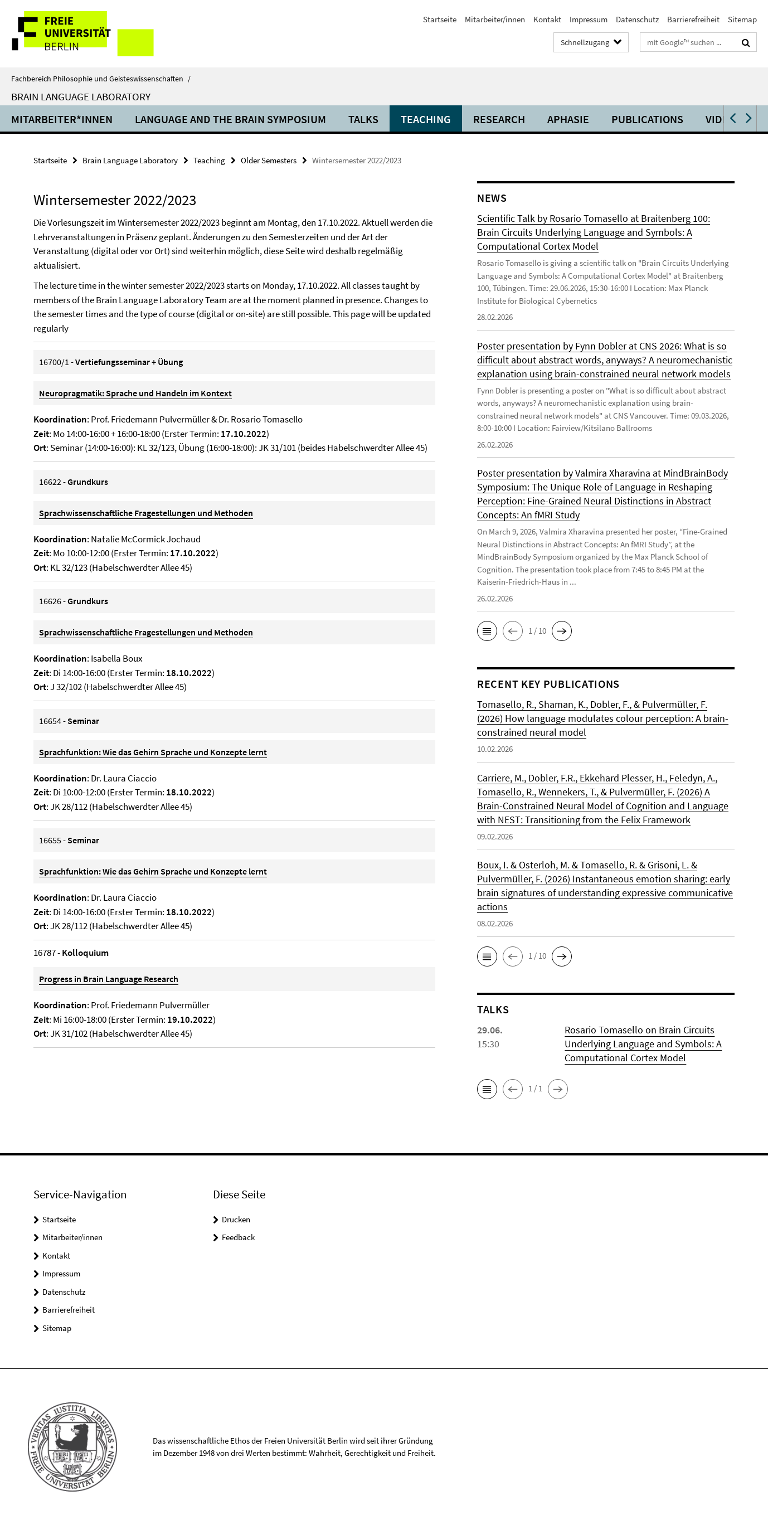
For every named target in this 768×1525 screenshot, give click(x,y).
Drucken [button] (236, 1219)
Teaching (426, 119)
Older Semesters (268, 160)
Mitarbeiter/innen (495, 19)
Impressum (588, 19)
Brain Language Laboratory (80, 96)
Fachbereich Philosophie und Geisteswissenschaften (101, 78)
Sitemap (742, 19)
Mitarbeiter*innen (62, 119)
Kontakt (547, 19)
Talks (363, 119)
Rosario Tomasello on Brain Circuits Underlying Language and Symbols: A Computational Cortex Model (643, 1043)
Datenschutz (637, 19)
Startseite (439, 19)
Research (499, 119)
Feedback (238, 1237)
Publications (647, 119)
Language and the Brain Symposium (230, 119)
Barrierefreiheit (693, 19)
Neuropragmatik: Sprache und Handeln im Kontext (135, 393)
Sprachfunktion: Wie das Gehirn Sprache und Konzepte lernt (153, 751)
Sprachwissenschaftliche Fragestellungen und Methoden (146, 512)
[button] (731, 118)
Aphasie (568, 119)
